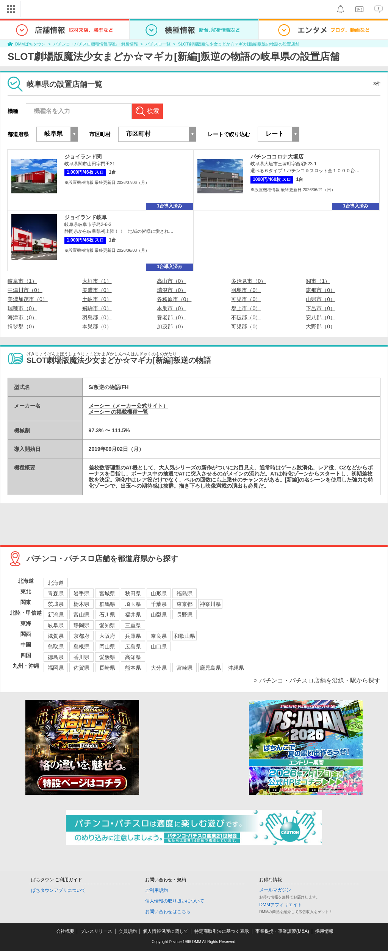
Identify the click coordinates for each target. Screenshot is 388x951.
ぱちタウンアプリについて (58, 890)
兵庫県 (133, 636)
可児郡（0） (246, 326)
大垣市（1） (97, 281)
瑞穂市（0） (22, 308)
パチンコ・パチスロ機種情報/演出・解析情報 (95, 44)
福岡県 (56, 668)
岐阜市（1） (22, 281)
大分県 (159, 668)
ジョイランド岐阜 (85, 217)
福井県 (133, 615)
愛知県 (107, 625)
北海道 (56, 583)
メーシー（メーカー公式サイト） (128, 406)
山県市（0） (320, 299)
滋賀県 (56, 636)
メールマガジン (275, 890)
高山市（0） (171, 281)
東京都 (184, 604)
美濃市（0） (97, 290)
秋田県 (133, 593)
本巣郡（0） (97, 326)
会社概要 (65, 931)
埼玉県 (133, 604)
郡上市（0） (246, 308)
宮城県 (107, 593)
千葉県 (159, 604)
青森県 (56, 593)
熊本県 (133, 668)
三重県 (133, 625)
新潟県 (56, 615)
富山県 (81, 615)
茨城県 (56, 604)
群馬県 (107, 604)
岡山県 (107, 646)
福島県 (184, 593)
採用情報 (324, 931)
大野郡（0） (320, 326)
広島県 (133, 646)
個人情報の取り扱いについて (174, 901)
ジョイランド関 (83, 157)
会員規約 (128, 931)
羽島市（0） (246, 290)
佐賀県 (81, 668)
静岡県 (81, 625)
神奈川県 (210, 604)
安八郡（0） (320, 317)
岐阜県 (56, 625)
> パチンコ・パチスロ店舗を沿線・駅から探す (317, 680)
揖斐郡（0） (22, 326)
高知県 (133, 657)
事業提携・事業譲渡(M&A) (282, 931)
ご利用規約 (156, 890)
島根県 (81, 646)
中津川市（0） (25, 290)
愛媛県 (107, 657)
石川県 (107, 615)
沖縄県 (236, 668)
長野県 (184, 615)
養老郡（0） (171, 317)
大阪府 (107, 636)
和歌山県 (184, 636)
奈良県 (159, 636)
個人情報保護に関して (165, 931)
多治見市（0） (248, 281)
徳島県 (56, 657)
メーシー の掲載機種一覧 (119, 412)
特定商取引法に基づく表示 (221, 931)
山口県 (159, 646)
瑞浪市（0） (171, 290)
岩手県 (81, 593)
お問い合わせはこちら (168, 911)
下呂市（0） (320, 308)
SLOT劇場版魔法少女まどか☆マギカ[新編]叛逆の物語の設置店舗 (238, 44)
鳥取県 (56, 646)
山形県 (159, 593)
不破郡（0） (246, 317)
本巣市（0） (171, 308)
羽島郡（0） (97, 317)
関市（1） (318, 281)
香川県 (81, 657)
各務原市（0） (174, 299)
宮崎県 (184, 668)
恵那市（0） (320, 290)
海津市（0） (22, 317)
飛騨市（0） (97, 308)
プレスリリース (96, 931)
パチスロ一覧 (158, 44)
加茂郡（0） (171, 326)
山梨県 (159, 615)
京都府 (81, 636)
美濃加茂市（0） (28, 299)
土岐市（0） (97, 299)
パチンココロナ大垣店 (277, 157)
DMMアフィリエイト (280, 904)
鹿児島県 (210, 668)
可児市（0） (246, 299)
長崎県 (107, 668)
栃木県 (81, 604)
